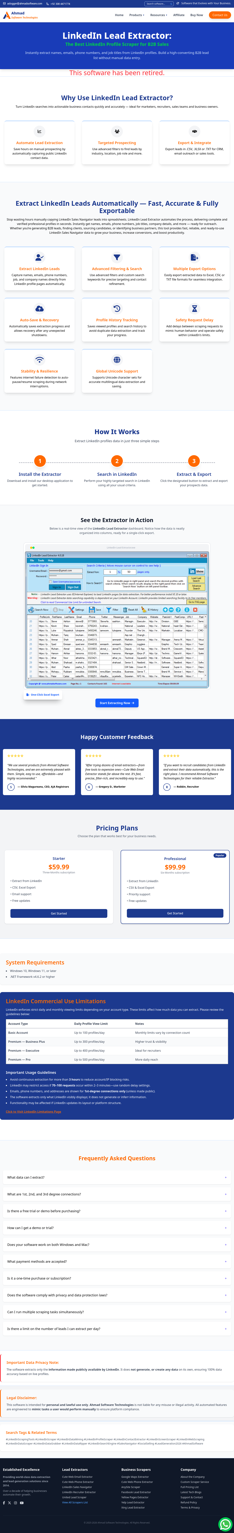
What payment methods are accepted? (117, 1261)
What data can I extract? (117, 1177)
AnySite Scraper (130, 1487)
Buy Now (196, 15)
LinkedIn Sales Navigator (77, 1487)
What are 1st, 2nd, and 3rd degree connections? (117, 1194)
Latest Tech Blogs (191, 1492)
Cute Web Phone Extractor (78, 1482)
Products (137, 15)
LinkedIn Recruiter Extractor (79, 1492)
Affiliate (178, 15)
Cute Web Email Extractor (77, 1477)
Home (119, 15)
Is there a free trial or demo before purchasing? (117, 1211)
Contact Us (220, 15)
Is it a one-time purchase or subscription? (117, 1278)
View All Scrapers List (75, 1502)
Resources (158, 15)
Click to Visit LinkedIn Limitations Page (33, 1112)
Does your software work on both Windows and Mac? (117, 1244)
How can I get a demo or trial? (117, 1227)
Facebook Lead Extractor (136, 1492)
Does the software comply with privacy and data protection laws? (117, 1295)
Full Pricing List (190, 1487)
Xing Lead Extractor (133, 1507)
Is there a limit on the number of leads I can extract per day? (117, 1328)
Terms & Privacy (190, 1507)
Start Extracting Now (117, 703)
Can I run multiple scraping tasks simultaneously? (117, 1311)
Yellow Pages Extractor (134, 1497)
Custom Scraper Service (195, 1482)
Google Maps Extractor (135, 1477)
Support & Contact (192, 1497)
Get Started (59, 913)
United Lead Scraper (74, 1497)
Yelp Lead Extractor (132, 1502)
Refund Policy (189, 1502)
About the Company (193, 1477)
